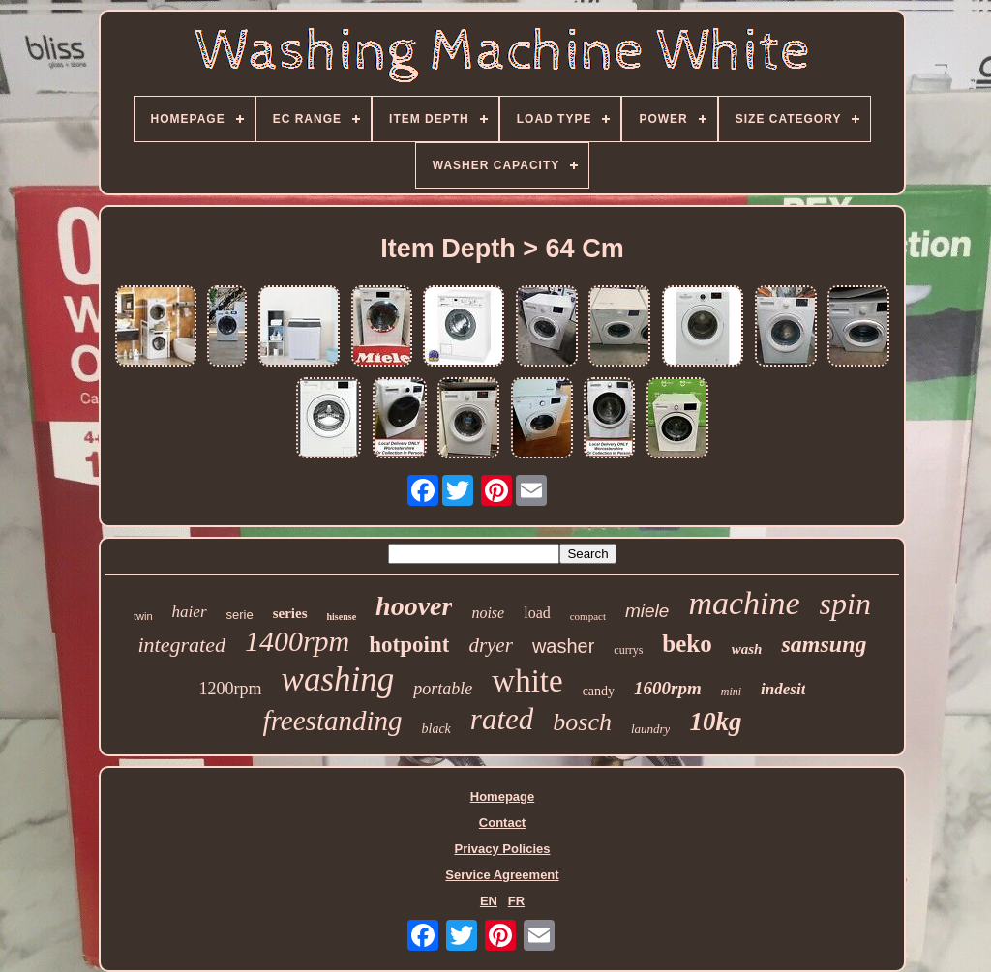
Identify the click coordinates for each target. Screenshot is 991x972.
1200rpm (230, 688)
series (290, 613)
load (537, 612)
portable (442, 688)
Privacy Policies (502, 848)
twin (143, 616)
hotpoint (409, 645)
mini (731, 691)
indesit (783, 689)
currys (628, 650)
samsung (823, 644)
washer (563, 646)
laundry (650, 729)
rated (501, 719)
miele (647, 611)
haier (189, 612)
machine (743, 603)
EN (488, 901)
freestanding (333, 720)
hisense (342, 616)
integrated (181, 645)
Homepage (502, 796)
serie (240, 614)
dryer (490, 645)
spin (845, 603)
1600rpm (668, 688)
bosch (582, 722)
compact (588, 616)
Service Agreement (501, 875)
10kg (715, 721)
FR (516, 901)
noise (487, 612)
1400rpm (297, 641)
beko (686, 644)
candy (599, 691)
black (436, 729)
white (527, 680)
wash (747, 649)
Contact (502, 822)
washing (338, 679)
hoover (413, 606)
